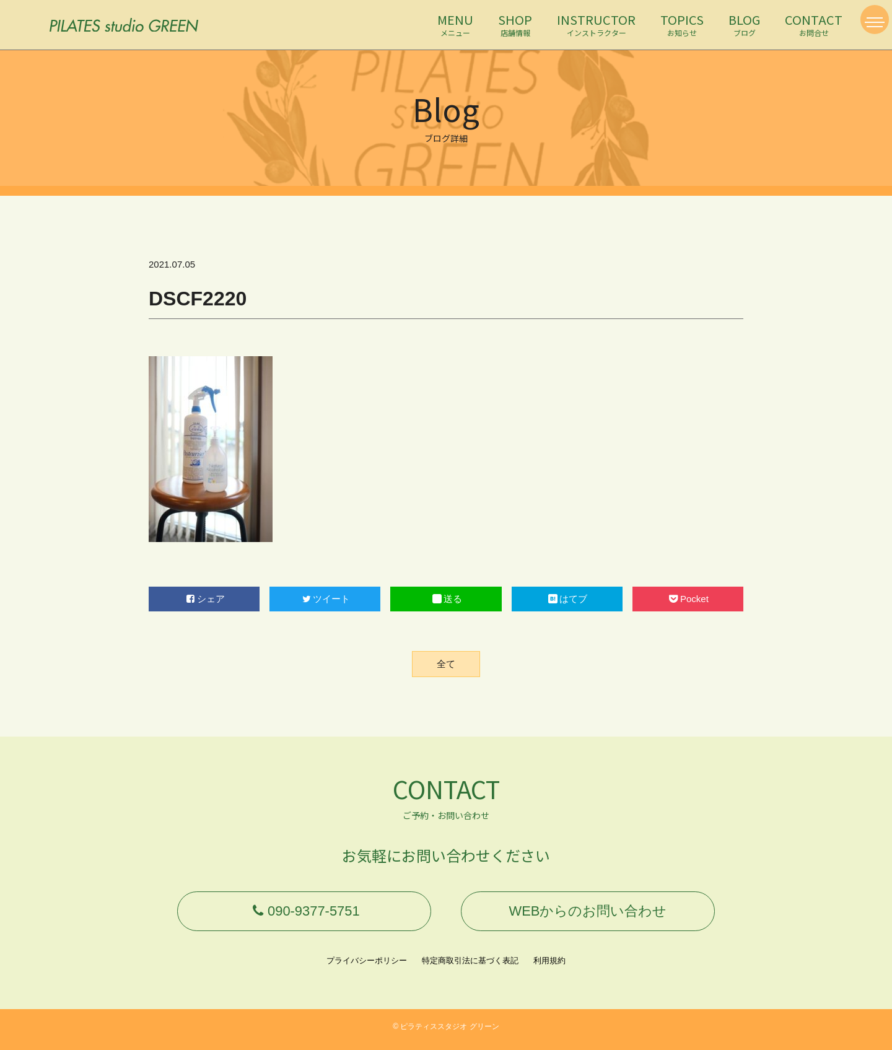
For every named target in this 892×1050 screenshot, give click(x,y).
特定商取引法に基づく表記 (470, 966)
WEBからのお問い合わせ (588, 914)
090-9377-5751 (304, 914)
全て (446, 663)
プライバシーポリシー (366, 966)
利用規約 (549, 966)
